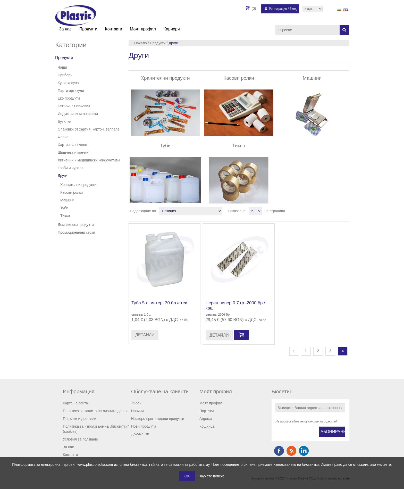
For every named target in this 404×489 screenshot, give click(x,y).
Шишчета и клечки (73, 152)
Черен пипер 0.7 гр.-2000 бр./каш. (235, 305)
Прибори (65, 75)
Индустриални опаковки (78, 114)
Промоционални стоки (76, 232)
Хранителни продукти (78, 185)
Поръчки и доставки (79, 419)
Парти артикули (71, 90)
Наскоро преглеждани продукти (157, 419)
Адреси (205, 419)
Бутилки (64, 121)
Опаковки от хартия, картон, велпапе (89, 129)
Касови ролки (71, 192)
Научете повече (211, 476)
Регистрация (278, 9)
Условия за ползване (80, 439)
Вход (293, 9)
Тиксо (65, 216)
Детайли (145, 335)
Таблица (335, 211)
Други (62, 176)
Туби (64, 208)
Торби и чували (70, 168)
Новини (137, 411)
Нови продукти (143, 426)
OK (187, 476)
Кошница (207, 426)
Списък (344, 211)
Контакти (113, 29)
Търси (136, 403)
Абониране (333, 431)
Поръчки (206, 411)
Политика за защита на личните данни (95, 411)
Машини (67, 200)
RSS (291, 451)
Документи (140, 434)
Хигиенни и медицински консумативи (89, 160)
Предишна (293, 351)
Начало (140, 43)
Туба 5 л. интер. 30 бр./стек (159, 302)
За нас (65, 29)
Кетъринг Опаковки (74, 106)
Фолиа (63, 137)
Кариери (172, 29)
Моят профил (143, 29)
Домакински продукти (76, 225)
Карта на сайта (75, 403)
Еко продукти (69, 98)
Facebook (279, 451)
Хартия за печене (72, 145)
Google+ (304, 451)
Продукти (88, 29)
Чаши (62, 67)
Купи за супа (68, 83)
